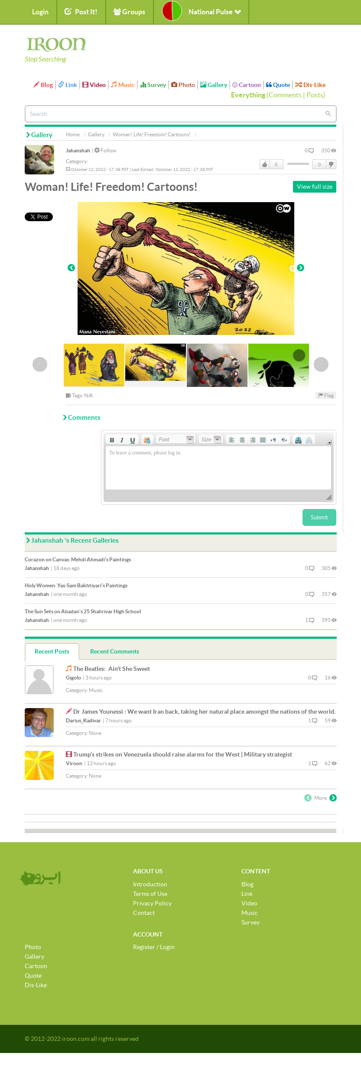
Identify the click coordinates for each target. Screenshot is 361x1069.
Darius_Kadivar (83, 720)
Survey (153, 84)
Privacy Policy (152, 903)
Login (40, 12)
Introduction (150, 884)
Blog (43, 84)
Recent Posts (52, 651)
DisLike (330, 164)
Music (123, 84)
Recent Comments (114, 651)
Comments (285, 95)
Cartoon (246, 84)
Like (265, 164)
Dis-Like (310, 84)
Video (94, 84)
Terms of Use (150, 893)
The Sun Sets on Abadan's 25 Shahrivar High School (83, 611)
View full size (314, 186)
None (95, 733)
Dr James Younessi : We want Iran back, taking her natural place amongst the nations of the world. (204, 711)
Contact (144, 912)
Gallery (213, 84)
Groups (129, 12)
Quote (278, 84)
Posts (314, 95)
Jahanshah (78, 150)
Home (73, 134)
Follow (105, 150)
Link (67, 84)
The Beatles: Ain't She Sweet (111, 668)
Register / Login (154, 946)
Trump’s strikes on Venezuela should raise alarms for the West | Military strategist (182, 754)
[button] (112, 439)
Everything (248, 95)
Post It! (81, 12)
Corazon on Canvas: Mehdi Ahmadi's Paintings (78, 559)
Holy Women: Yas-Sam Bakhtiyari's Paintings (76, 585)
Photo (183, 84)
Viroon (74, 763)
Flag (326, 395)
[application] (218, 467)
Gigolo (73, 677)
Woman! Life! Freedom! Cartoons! (152, 134)
